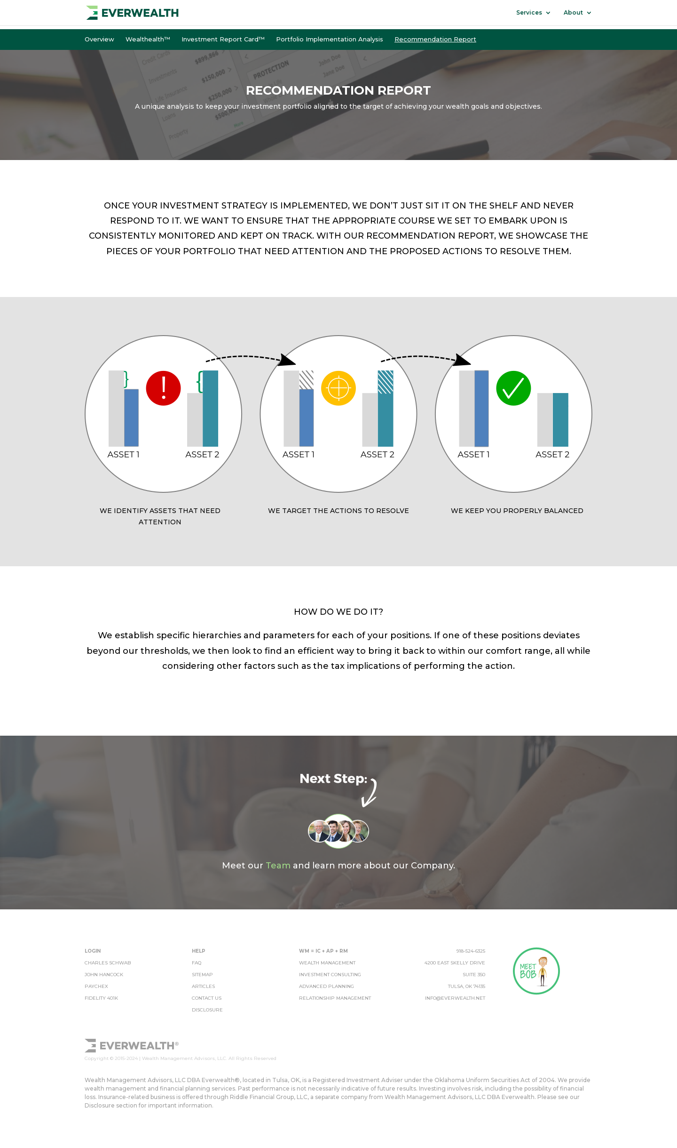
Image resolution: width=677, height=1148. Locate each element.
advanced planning (326, 986)
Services (529, 12)
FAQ (196, 963)
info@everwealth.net (455, 998)
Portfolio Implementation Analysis (329, 39)
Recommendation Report (435, 39)
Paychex (96, 986)
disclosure (207, 1010)
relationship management (335, 998)
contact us (206, 998)
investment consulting (330, 974)
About (573, 12)
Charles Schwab (108, 963)
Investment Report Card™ (223, 39)
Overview (99, 39)
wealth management (327, 963)
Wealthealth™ (148, 39)
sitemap (202, 974)
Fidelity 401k (101, 998)
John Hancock (104, 974)
